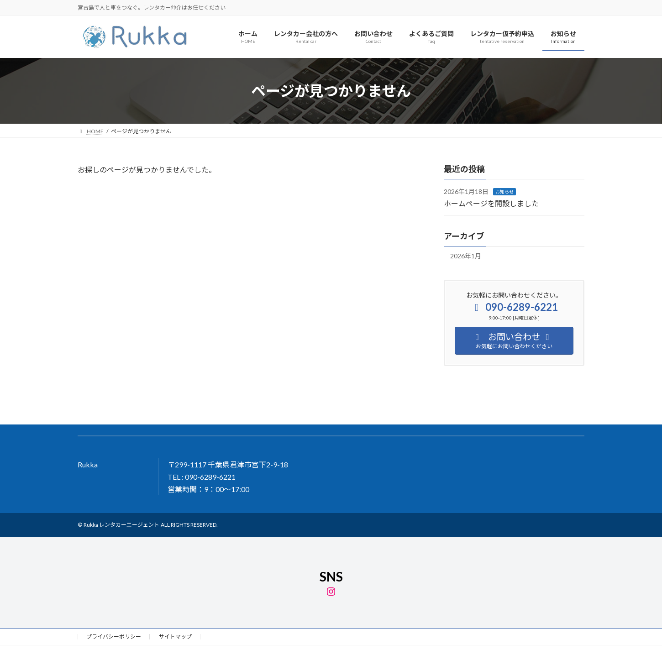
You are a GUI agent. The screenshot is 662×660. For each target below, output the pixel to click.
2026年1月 (465, 256)
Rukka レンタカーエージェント (121, 524)
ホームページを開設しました (491, 203)
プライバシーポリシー (113, 636)
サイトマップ (175, 636)
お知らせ (504, 192)
